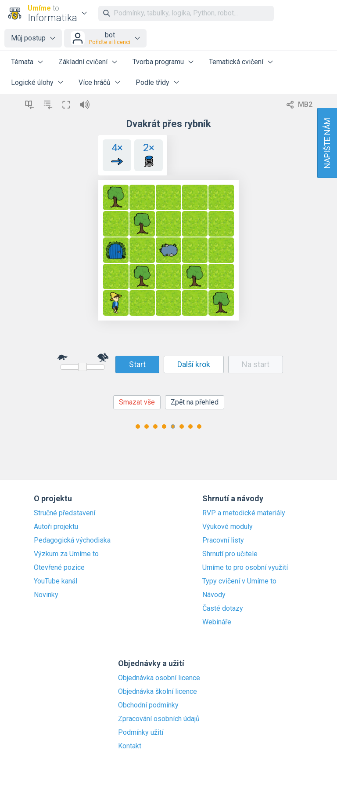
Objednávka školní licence (157, 692)
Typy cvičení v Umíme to (239, 581)
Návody (214, 595)
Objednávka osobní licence (159, 678)
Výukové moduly (227, 527)
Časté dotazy (222, 608)
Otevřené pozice (59, 568)
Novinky (46, 595)
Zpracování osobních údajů (159, 719)
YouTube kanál (55, 581)
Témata (22, 62)
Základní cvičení (83, 62)
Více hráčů (95, 82)
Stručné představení (64, 513)
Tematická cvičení (236, 62)
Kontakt (129, 746)
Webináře (216, 622)
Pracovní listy (223, 540)
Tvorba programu (158, 62)
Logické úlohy (32, 82)
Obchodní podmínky (148, 705)
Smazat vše (137, 402)
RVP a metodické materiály (243, 513)
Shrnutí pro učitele (230, 554)
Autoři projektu (56, 527)
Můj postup (28, 38)
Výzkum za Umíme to (66, 554)
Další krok (193, 364)
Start (137, 364)
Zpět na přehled (195, 402)
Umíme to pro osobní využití (245, 568)
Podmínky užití (140, 732)
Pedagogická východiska (72, 540)
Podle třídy (152, 82)
